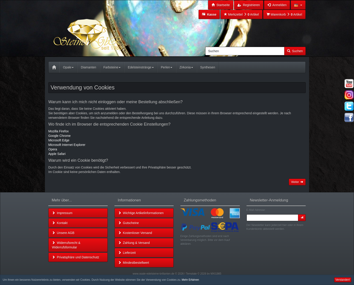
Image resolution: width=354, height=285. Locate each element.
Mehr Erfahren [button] (190, 279)
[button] (298, 5)
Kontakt (60, 223)
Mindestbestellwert (133, 262)
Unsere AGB (63, 233)
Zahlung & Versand (134, 243)
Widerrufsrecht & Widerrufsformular (66, 245)
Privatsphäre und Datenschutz (75, 257)
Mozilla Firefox (58, 131)
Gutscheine (128, 223)
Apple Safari (56, 154)
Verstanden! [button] (342, 279)
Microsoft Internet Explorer (66, 145)
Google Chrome (59, 136)
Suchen (295, 51)
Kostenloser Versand (135, 233)
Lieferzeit (127, 253)
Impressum (62, 213)
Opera (52, 149)
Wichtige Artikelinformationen (141, 213)
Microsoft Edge (58, 140)
